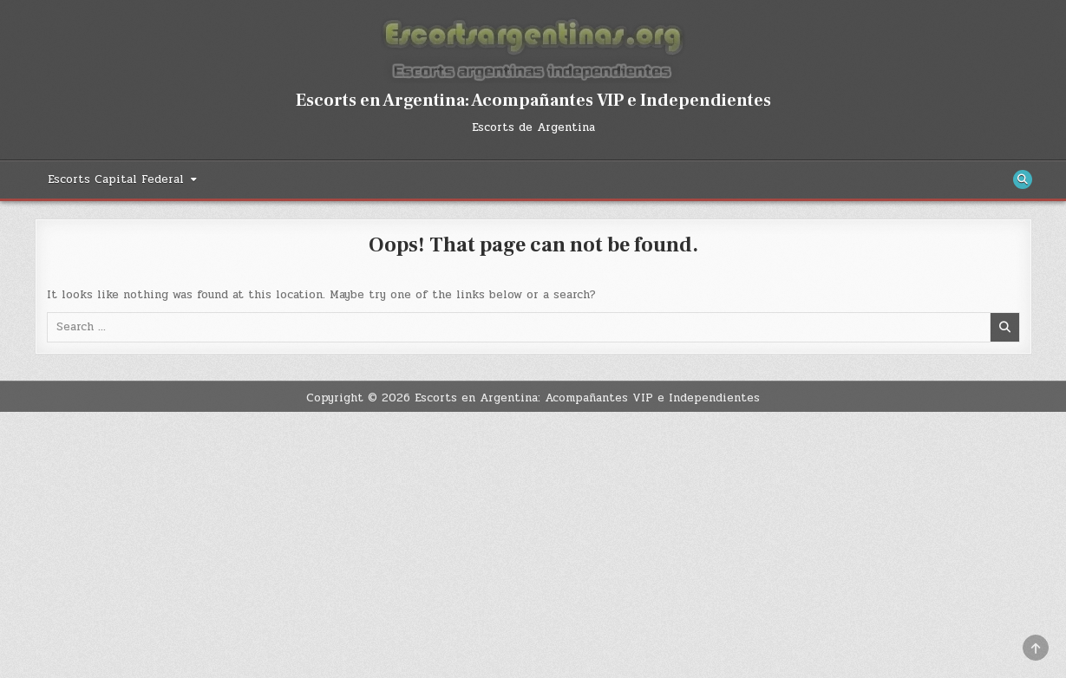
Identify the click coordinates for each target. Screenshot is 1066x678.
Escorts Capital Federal (116, 179)
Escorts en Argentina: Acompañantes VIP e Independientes (533, 100)
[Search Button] (1022, 179)
